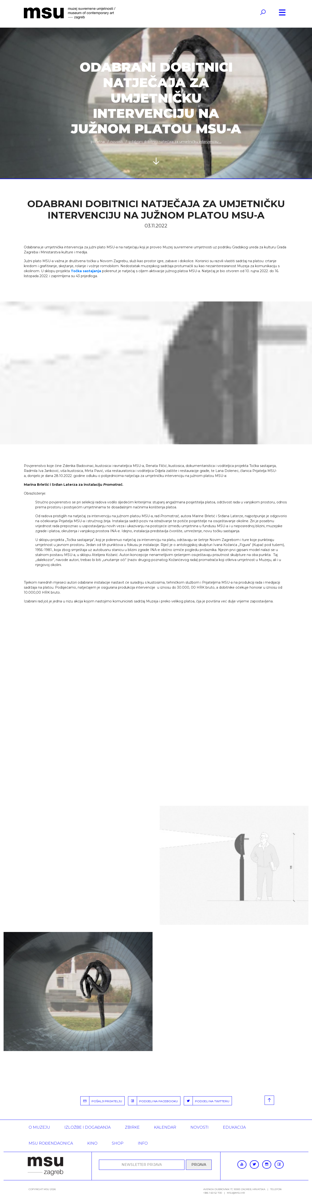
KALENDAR (165, 1127)
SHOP (117, 1143)
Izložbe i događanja (87, 1127)
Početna (98, 142)
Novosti (117, 142)
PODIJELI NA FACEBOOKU (153, 1101)
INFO (143, 1143)
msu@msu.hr (236, 1192)
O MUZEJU (39, 1127)
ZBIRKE (132, 1127)
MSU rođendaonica (51, 1143)
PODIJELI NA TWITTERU (206, 1101)
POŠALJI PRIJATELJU (101, 1101)
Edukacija (234, 1127)
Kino (92, 1143)
